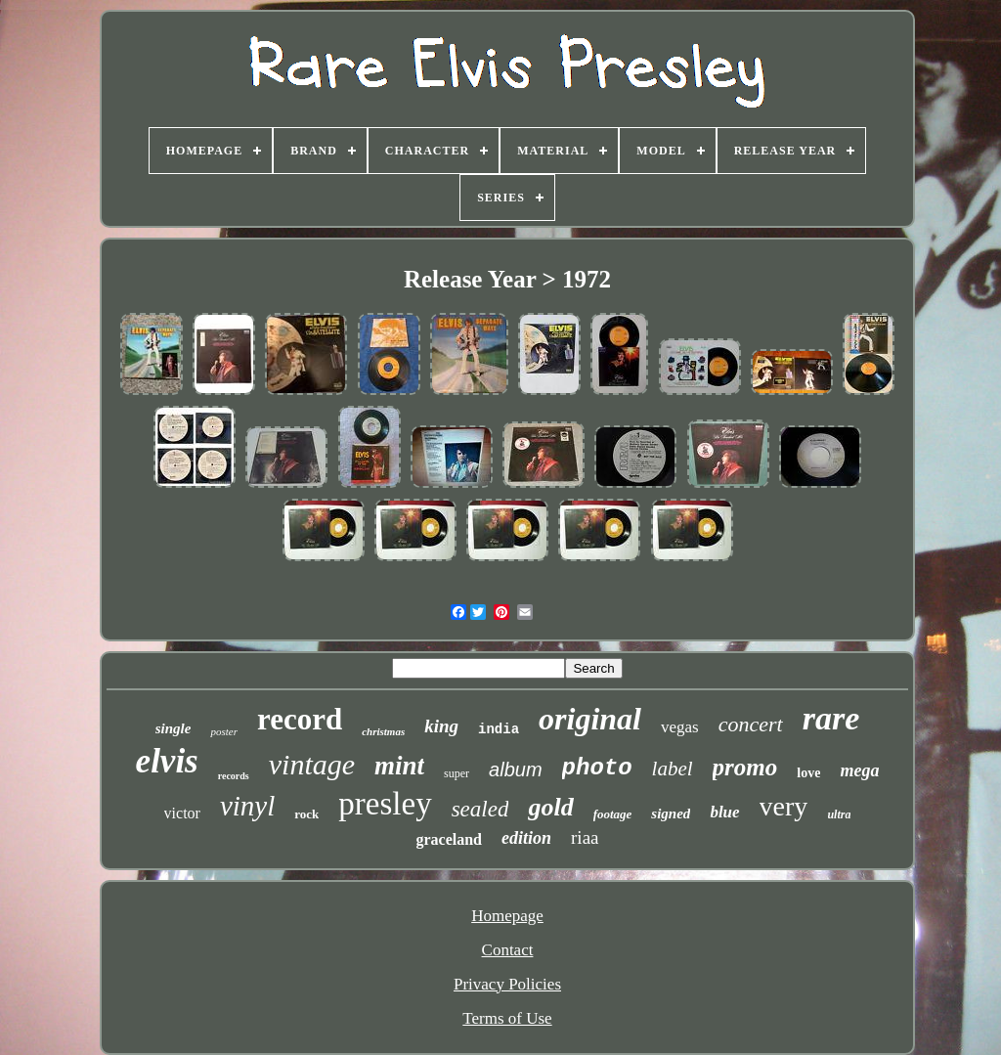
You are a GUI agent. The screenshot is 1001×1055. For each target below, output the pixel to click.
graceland (448, 839)
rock (306, 814)
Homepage (507, 915)
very (784, 806)
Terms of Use (506, 1018)
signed (670, 813)
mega (859, 770)
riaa (584, 837)
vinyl (247, 805)
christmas (383, 731)
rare (831, 718)
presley (384, 803)
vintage (312, 764)
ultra (838, 814)
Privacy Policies (507, 984)
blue (724, 812)
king (441, 726)
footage (612, 814)
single (173, 728)
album (515, 769)
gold (550, 807)
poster (224, 731)
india (498, 729)
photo (597, 768)
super (456, 773)
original (590, 718)
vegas (680, 727)
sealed (480, 809)
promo (745, 767)
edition (526, 838)
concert (750, 724)
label (672, 768)
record (299, 719)
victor (182, 813)
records (233, 775)
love (808, 773)
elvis (167, 761)
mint (399, 765)
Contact (508, 950)
